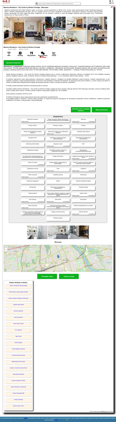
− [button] (6, 250)
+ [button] (6, 247)
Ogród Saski (18, 336)
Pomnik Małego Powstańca (18, 349)
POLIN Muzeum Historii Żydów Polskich (18, 292)
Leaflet (101, 271)
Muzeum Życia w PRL (18, 406)
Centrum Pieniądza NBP (18, 393)
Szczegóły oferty (47, 276)
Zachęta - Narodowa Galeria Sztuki (18, 368)
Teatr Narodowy (18, 342)
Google (25, 418)
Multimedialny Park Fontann (18, 361)
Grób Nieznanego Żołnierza (18, 355)
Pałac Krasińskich (18, 317)
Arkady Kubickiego (18, 399)
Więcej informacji (102, 110)
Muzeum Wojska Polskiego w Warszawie (18, 298)
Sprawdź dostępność (13, 63)
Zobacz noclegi (69, 276)
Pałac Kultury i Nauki (18, 323)
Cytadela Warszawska (18, 304)
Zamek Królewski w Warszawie (18, 387)
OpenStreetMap (108, 271)
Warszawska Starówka (18, 374)
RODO (56, 420)
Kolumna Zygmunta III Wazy (18, 380)
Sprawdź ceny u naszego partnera (80, 109)
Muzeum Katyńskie (18, 311)
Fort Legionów (18, 330)
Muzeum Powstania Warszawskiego (18, 285)
